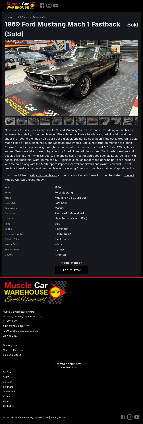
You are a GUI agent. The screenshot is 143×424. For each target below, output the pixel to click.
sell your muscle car (43, 175)
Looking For (9, 391)
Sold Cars (8, 386)
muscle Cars (40, 17)
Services (7, 382)
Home (8, 17)
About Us (7, 401)
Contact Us (8, 406)
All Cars (22, 17)
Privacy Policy (58, 417)
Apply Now (71, 270)
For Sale (7, 372)
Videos (6, 396)
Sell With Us (9, 377)
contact (129, 175)
